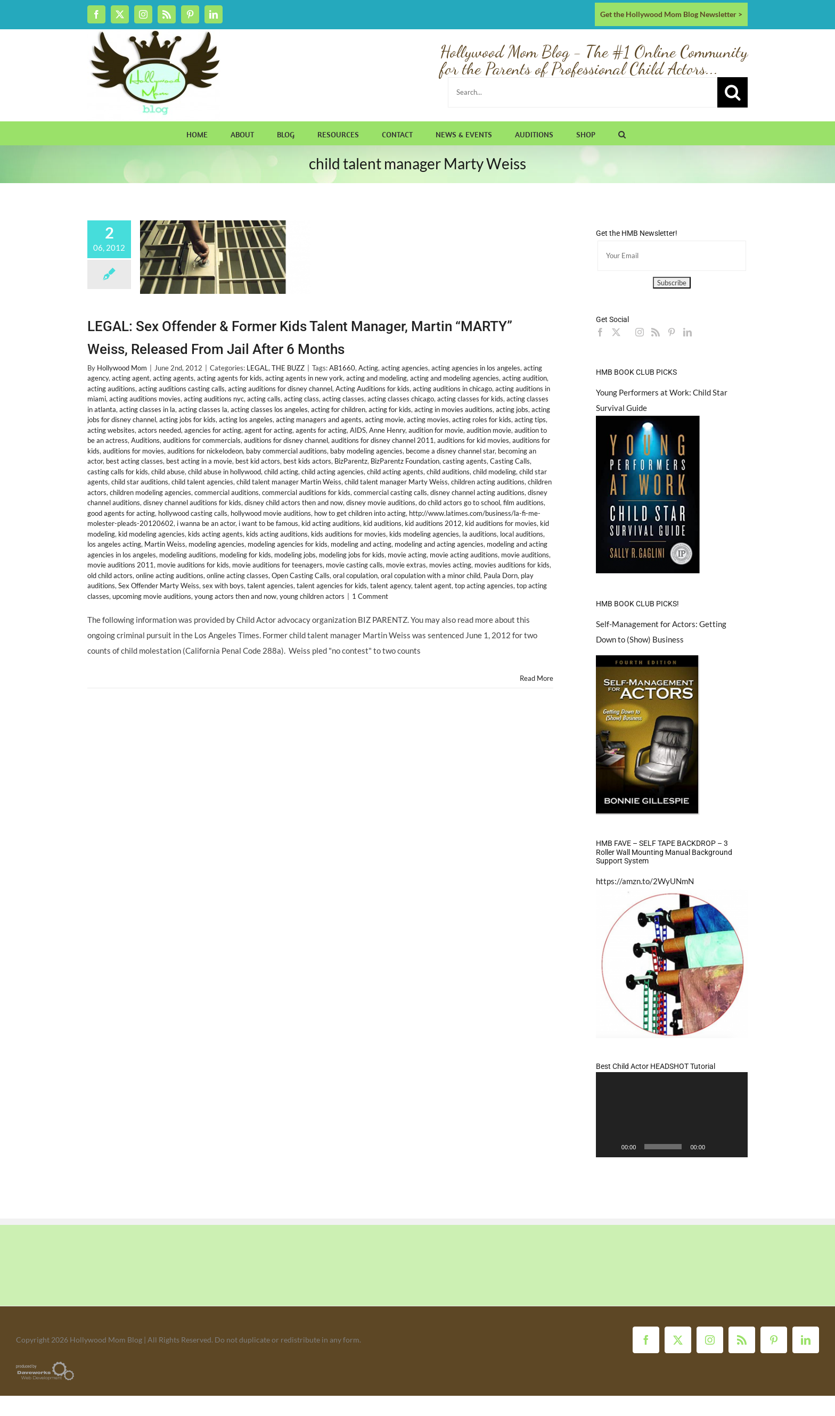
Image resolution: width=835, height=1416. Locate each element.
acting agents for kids (229, 378)
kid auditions (382, 523)
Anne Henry (387, 430)
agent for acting (268, 430)
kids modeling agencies (424, 534)
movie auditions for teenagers (277, 565)
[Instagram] (639, 332)
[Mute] (716, 1146)
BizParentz (350, 461)
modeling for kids (245, 554)
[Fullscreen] (733, 1146)
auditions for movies (133, 451)
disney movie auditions (380, 502)
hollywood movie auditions (271, 513)
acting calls (264, 398)
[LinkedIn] (687, 332)
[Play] (609, 1146)
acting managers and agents (319, 419)
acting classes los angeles (269, 409)
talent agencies (270, 585)
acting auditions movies (145, 398)
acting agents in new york (304, 378)
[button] (622, 133)
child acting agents (395, 471)
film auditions (523, 502)
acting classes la (202, 409)
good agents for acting (121, 513)
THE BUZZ (288, 368)
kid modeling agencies (151, 534)
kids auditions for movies (348, 534)
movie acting (407, 554)
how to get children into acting (360, 513)
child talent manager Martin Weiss (288, 482)
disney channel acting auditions (477, 492)
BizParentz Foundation (405, 461)
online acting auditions (169, 575)
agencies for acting (212, 430)
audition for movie (435, 430)
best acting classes (134, 461)
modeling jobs (295, 554)
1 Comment (370, 596)
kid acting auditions (330, 523)
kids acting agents (215, 534)
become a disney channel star (450, 451)
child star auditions (139, 482)
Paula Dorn (501, 575)
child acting (281, 471)
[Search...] (582, 92)
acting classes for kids (470, 398)
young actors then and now (235, 596)
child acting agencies (332, 471)
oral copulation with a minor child (430, 575)
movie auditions (525, 554)
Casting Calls (510, 461)
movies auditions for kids (512, 565)
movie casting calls (354, 565)
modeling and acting (361, 544)
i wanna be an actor (206, 523)
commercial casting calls (390, 492)
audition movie (488, 430)
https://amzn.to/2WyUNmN (645, 881)
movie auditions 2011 (120, 565)
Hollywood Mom (122, 368)
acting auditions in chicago (452, 388)
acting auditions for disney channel (280, 388)
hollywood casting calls (192, 513)
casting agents (465, 461)
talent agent (433, 585)
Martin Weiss (164, 544)
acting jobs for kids (187, 419)
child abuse (168, 471)
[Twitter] (616, 332)
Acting (368, 368)
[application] (672, 1114)
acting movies (428, 419)
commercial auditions (226, 492)
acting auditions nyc (214, 398)
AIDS (358, 430)
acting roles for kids (481, 419)
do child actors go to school (459, 502)
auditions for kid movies (473, 440)
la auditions (479, 534)
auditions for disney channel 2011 (382, 440)
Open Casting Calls (301, 575)
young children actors (312, 596)
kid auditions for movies (501, 523)
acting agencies (404, 368)
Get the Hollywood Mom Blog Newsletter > (671, 14)
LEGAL (257, 368)
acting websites (111, 430)
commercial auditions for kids (306, 492)
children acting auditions (488, 482)
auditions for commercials (202, 440)
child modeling (494, 471)
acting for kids (390, 409)
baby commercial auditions (286, 451)
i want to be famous (268, 523)
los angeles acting (114, 544)
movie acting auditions (464, 554)
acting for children (338, 409)
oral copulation (355, 575)
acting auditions (111, 388)
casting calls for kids (117, 471)
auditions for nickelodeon (205, 451)
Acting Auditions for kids (372, 388)
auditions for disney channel (286, 440)
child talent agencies (202, 482)
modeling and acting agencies (439, 544)
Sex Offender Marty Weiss (158, 585)
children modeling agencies (150, 492)
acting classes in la (147, 409)
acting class (301, 398)
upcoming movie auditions (151, 596)
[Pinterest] (671, 332)
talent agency (390, 585)
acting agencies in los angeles (475, 368)
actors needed (159, 430)
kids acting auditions (277, 534)
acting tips (530, 419)
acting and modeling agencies (454, 378)
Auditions (145, 440)
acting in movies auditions (453, 409)
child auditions (448, 471)
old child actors (110, 575)
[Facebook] (600, 332)
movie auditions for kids (193, 565)
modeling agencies (216, 544)
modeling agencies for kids (288, 544)
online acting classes (237, 575)
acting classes (343, 398)
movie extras (406, 565)
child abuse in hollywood (224, 471)
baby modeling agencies (366, 451)
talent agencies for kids (332, 585)
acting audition (524, 378)
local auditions (521, 534)
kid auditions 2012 (433, 523)
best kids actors (307, 461)
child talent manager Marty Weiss (396, 482)
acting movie (384, 419)
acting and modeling (376, 378)
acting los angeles (246, 419)
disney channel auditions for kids (192, 502)
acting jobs (512, 409)
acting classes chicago (400, 398)
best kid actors (257, 461)
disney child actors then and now (293, 502)
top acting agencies (484, 585)
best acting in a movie (199, 461)
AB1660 (342, 368)
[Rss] (655, 332)
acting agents (173, 378)
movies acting (450, 565)
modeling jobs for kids (351, 554)
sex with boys (223, 585)
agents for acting (321, 430)
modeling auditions (187, 554)
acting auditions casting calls (181, 388)
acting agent (131, 378)
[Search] (732, 92)
